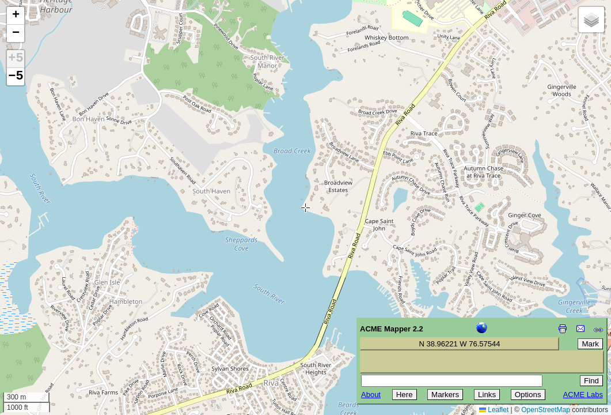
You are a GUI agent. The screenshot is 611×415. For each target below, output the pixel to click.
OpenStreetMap (545, 410)
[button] (15, 16)
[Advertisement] (61, 333)
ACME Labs (583, 394)
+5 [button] (15, 58)
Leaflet (493, 410)
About (371, 394)
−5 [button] (15, 76)
